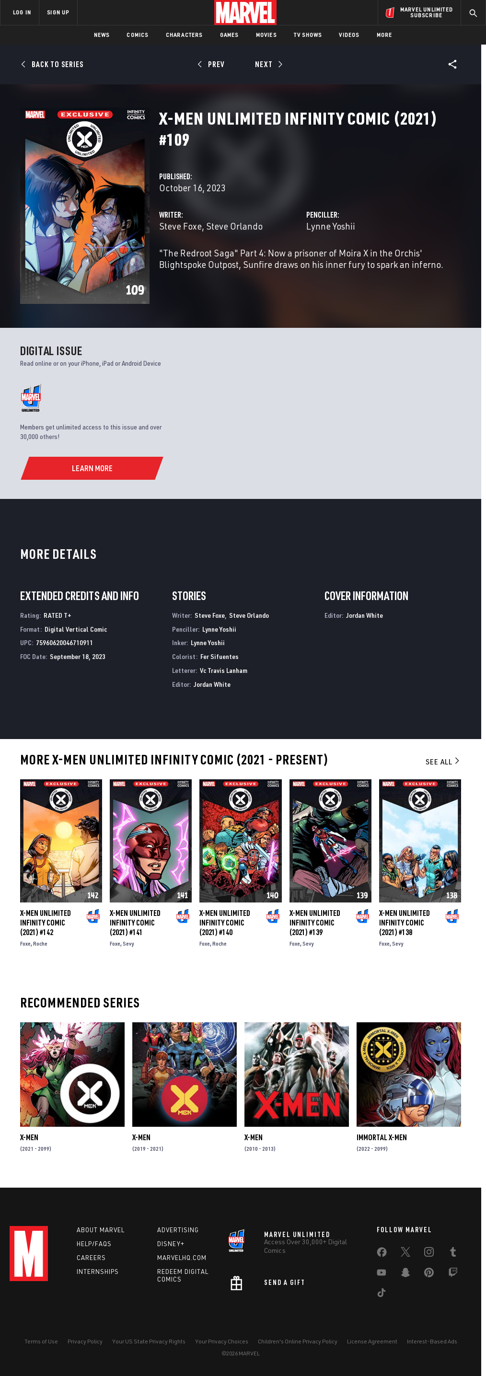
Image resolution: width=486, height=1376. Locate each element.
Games (229, 34)
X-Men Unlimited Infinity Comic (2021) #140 (224, 922)
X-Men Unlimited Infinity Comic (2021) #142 (45, 922)
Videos (349, 34)
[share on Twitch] (453, 1274)
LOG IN (22, 12)
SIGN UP (58, 12)
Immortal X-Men (382, 1137)
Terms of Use (41, 1341)
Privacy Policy (85, 1341)
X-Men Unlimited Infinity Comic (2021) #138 (404, 922)
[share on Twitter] (405, 1254)
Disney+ (171, 1244)
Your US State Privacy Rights (148, 1341)
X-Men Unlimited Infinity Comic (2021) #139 (314, 922)
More (385, 34)
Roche (40, 943)
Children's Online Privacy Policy (297, 1341)
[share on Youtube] (381, 1274)
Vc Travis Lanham (223, 670)
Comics (137, 34)
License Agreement (372, 1341)
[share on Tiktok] (381, 1294)
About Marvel (101, 1230)
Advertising (178, 1230)
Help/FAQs (94, 1244)
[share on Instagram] (429, 1254)
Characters (184, 34)
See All (443, 761)
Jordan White (212, 684)
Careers (91, 1257)
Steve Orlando (234, 225)
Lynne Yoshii (330, 225)
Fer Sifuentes (219, 656)
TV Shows (308, 34)
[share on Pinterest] (429, 1274)
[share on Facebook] (382, 1254)
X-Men (29, 1137)
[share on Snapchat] (405, 1274)
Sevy (128, 943)
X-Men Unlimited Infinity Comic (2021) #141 (135, 922)
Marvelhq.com (182, 1257)
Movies (266, 34)
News (102, 34)
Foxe (25, 943)
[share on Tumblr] (453, 1254)
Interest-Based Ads (432, 1341)
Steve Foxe (180, 225)
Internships (98, 1271)
